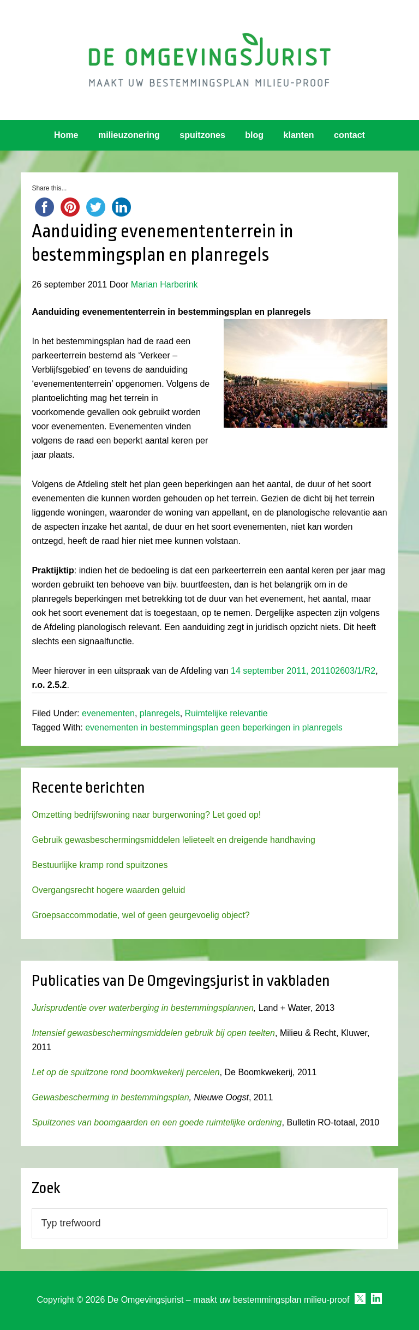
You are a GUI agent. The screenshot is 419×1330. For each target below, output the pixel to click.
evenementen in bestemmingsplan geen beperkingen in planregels (213, 727)
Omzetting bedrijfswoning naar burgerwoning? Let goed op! (146, 814)
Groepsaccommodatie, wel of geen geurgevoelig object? (140, 915)
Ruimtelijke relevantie (226, 713)
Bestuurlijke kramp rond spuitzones (99, 865)
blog (254, 135)
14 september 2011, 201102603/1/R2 (303, 670)
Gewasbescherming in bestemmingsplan (110, 1097)
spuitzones (202, 135)
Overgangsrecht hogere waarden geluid (108, 890)
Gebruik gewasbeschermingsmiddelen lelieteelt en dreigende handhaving (173, 839)
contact (349, 135)
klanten (299, 135)
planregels (160, 713)
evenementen (108, 713)
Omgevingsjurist (209, 60)
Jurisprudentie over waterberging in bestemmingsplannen (142, 1008)
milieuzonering (129, 135)
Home (66, 135)
